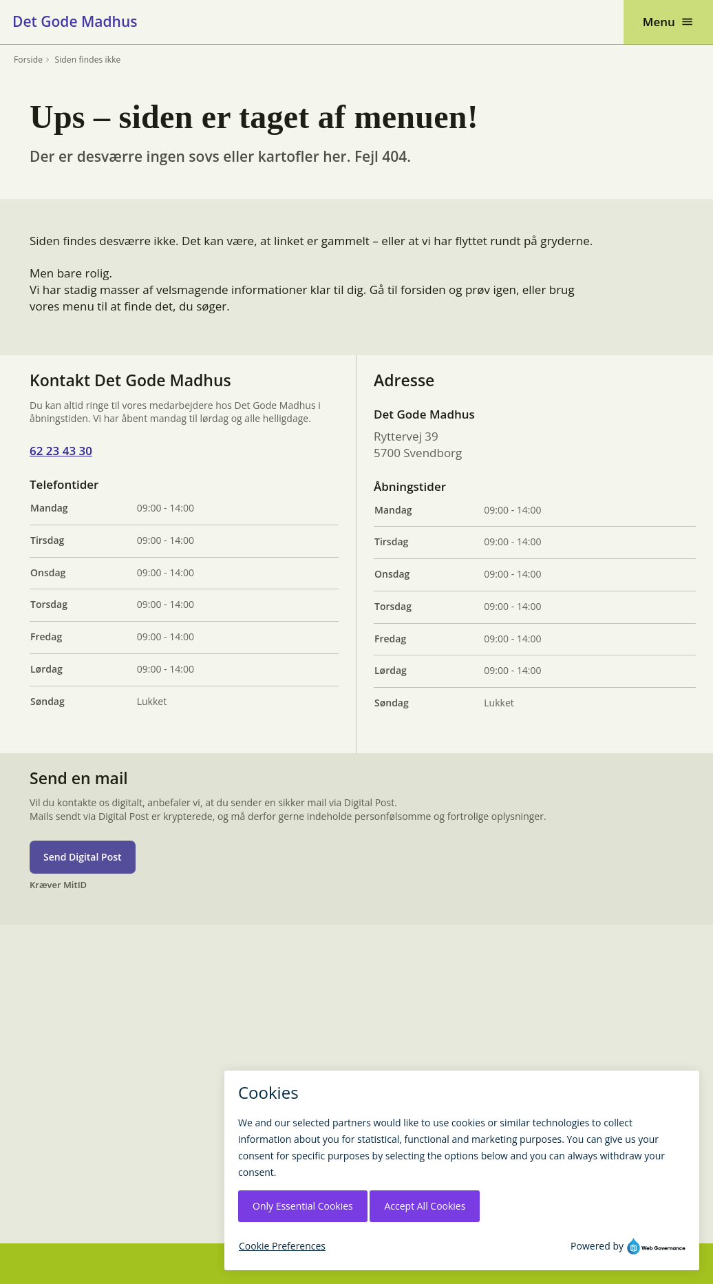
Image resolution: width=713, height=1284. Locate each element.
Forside (28, 59)
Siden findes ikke (88, 59)
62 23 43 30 (61, 451)
